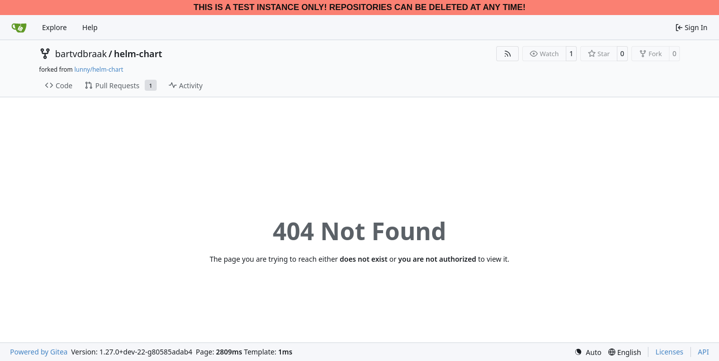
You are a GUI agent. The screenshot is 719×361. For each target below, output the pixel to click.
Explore (54, 27)
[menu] (587, 352)
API (703, 351)
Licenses (669, 351)
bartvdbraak (81, 54)
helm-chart (138, 54)
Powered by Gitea (39, 351)
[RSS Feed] (507, 53)
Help (90, 27)
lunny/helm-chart (98, 69)
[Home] (19, 28)
